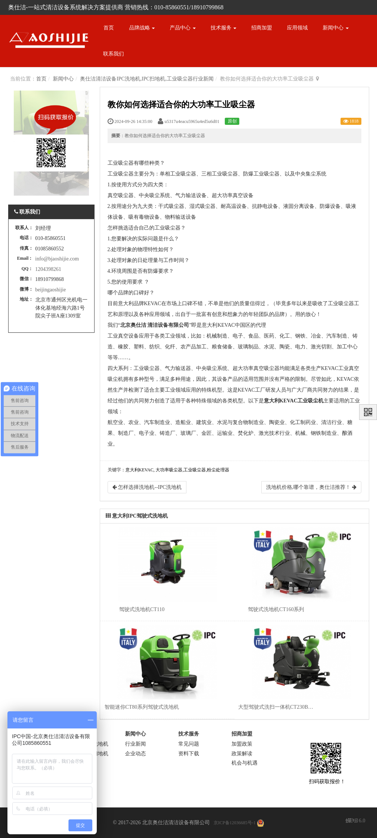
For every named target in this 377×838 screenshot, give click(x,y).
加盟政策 (241, 744)
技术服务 (224, 28)
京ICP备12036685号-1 (235, 822)
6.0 (355, 821)
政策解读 (241, 753)
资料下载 (188, 753)
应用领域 (297, 28)
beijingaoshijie (50, 289)
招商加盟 (261, 28)
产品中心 (183, 28)
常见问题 (188, 744)
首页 (108, 28)
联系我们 (113, 54)
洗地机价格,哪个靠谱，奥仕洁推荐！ (311, 487)
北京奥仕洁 (133, 325)
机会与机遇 (244, 763)
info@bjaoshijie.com (57, 259)
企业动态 (135, 753)
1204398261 (48, 269)
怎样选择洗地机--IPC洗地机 (147, 487)
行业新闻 (135, 744)
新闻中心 (336, 28)
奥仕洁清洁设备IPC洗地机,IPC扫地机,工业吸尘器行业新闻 (147, 79)
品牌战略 (142, 28)
